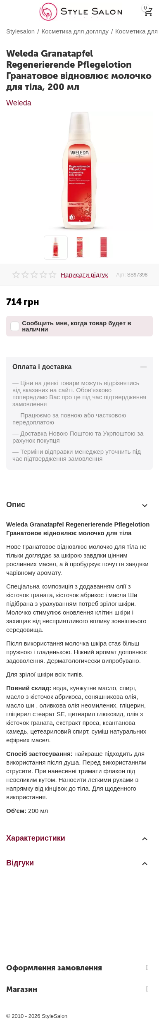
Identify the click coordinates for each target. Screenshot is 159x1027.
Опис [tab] (77, 505)
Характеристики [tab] (77, 838)
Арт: (121, 275)
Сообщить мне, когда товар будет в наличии (70, 326)
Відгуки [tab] (77, 862)
